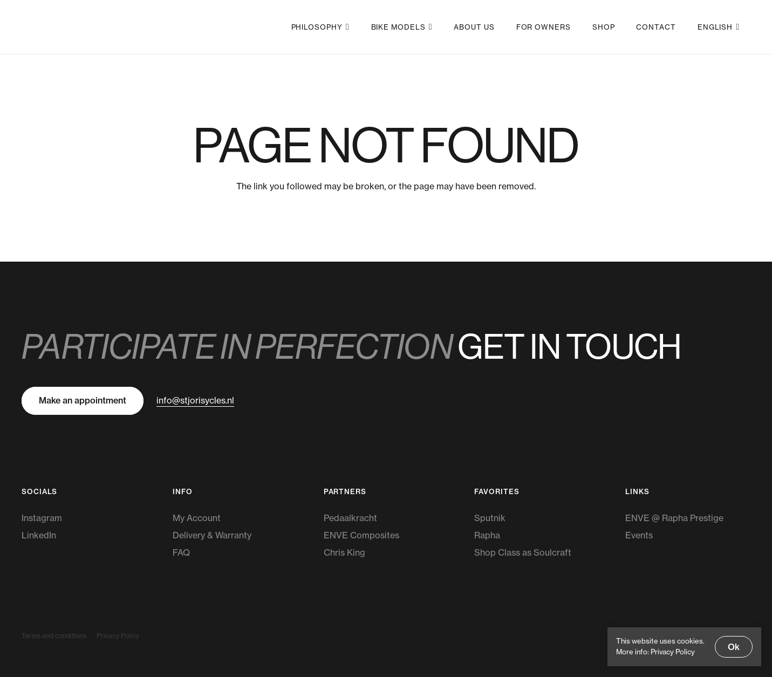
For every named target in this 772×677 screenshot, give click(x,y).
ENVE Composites (361, 535)
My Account (197, 517)
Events (639, 535)
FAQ (181, 552)
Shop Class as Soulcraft (522, 552)
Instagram (42, 517)
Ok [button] (734, 646)
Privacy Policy (118, 636)
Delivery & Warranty (212, 535)
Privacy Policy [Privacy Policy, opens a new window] (673, 651)
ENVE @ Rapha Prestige (674, 517)
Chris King (344, 552)
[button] (346, 27)
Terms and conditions (54, 636)
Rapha (487, 535)
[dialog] (684, 646)
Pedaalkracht (350, 517)
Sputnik (489, 517)
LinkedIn (39, 535)
